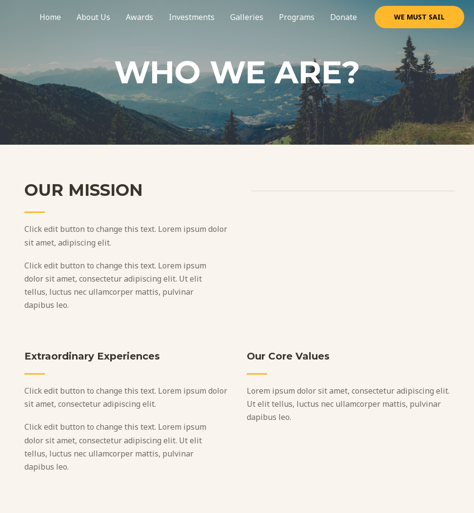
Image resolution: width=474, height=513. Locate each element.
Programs (297, 17)
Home (50, 17)
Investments (192, 17)
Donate (343, 17)
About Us (93, 17)
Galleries (246, 17)
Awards (139, 17)
